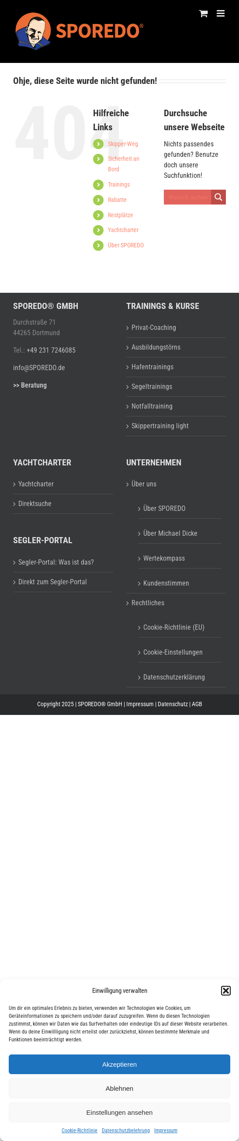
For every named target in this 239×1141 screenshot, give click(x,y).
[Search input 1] (195, 197)
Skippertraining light (160, 426)
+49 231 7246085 (51, 350)
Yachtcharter (123, 229)
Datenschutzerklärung (174, 677)
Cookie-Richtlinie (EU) (173, 627)
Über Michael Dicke (170, 533)
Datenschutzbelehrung (126, 1130)
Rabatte (117, 199)
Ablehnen (119, 1088)
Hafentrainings (152, 367)
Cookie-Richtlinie (79, 1130)
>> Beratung (30, 385)
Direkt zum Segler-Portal (52, 582)
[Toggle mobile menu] (221, 13)
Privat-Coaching (154, 327)
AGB (197, 704)
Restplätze (120, 215)
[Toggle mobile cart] (203, 13)
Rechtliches (148, 603)
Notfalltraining (152, 406)
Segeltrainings (152, 386)
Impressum (165, 1130)
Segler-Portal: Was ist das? (56, 562)
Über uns (144, 484)
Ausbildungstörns (156, 347)
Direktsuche (35, 503)
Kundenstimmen (166, 583)
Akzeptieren (119, 1064)
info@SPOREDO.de (39, 368)
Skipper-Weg (123, 143)
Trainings (119, 184)
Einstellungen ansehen (120, 1112)
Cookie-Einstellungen (173, 652)
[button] (226, 990)
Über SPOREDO (126, 245)
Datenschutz (173, 704)
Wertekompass (164, 558)
